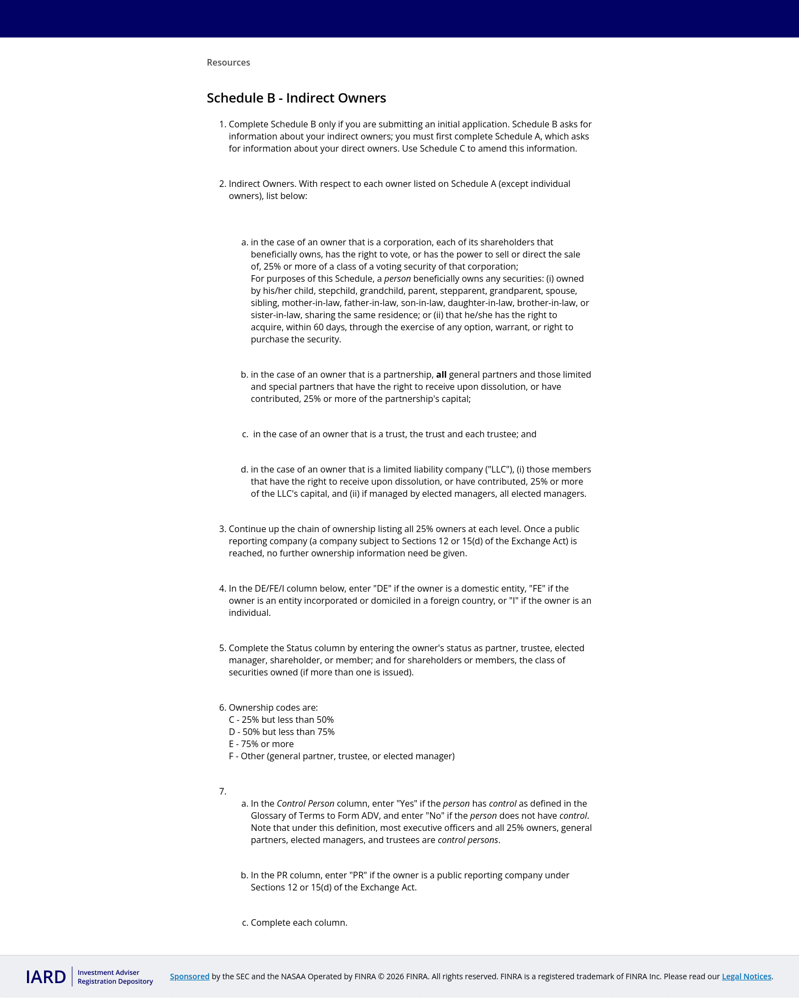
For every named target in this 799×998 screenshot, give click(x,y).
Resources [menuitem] (492, 19)
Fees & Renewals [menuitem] (372, 19)
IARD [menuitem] (261, 19)
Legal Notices (746, 976)
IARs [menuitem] (439, 19)
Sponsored (190, 976)
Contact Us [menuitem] (559, 19)
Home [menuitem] (229, 19)
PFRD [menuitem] (304, 19)
